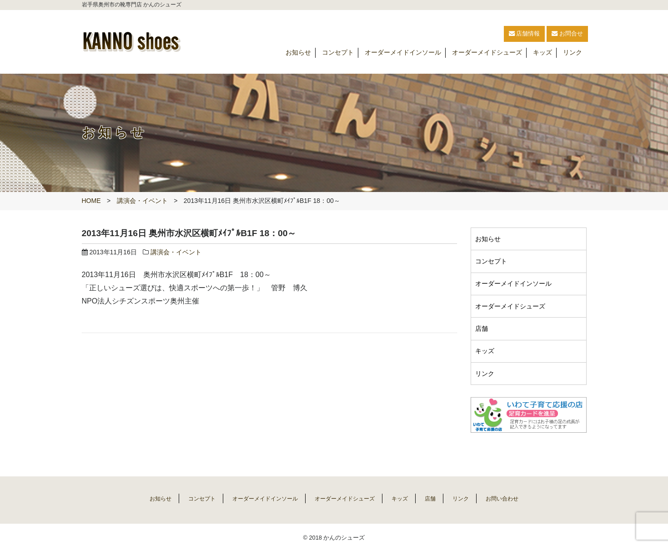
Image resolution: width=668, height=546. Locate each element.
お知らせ (298, 52)
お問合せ (557, 33)
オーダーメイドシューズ (487, 52)
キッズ (542, 52)
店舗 (483, 325)
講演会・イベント (142, 200)
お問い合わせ (520, 492)
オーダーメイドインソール (403, 52)
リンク (572, 52)
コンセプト (338, 52)
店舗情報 (489, 33)
